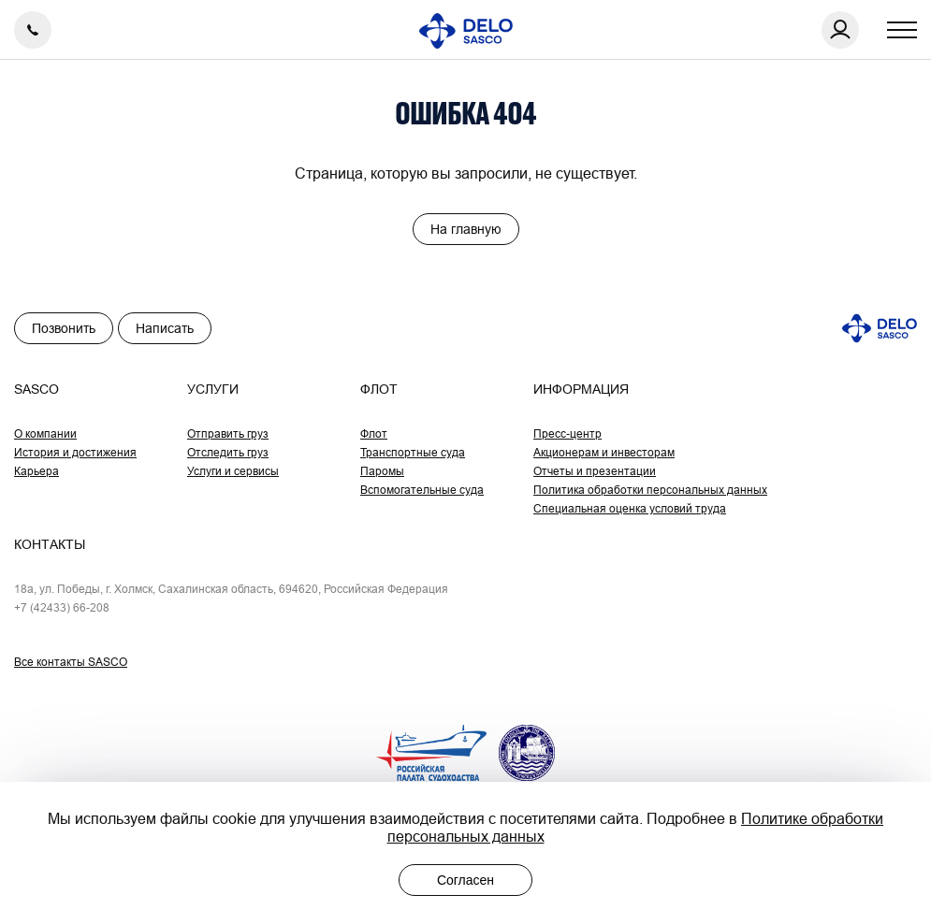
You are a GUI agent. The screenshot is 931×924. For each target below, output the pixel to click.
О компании (45, 433)
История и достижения (75, 452)
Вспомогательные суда (422, 490)
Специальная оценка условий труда (629, 508)
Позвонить (63, 328)
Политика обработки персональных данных (650, 490)
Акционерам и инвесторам (604, 452)
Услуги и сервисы (233, 471)
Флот (373, 433)
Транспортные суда (412, 452)
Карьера (36, 471)
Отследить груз (228, 452)
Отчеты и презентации (594, 471)
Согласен (465, 880)
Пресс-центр (567, 433)
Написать (165, 328)
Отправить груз (228, 433)
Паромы (382, 471)
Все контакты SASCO (70, 662)
